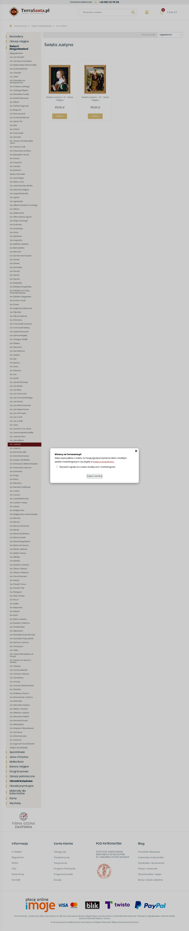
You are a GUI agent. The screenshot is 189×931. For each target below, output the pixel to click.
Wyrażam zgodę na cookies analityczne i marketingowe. (88, 467)
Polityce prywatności (103, 462)
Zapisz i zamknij (94, 476)
